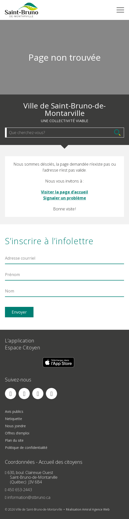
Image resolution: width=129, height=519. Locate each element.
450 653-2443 (19, 489)
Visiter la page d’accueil (64, 192)
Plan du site (14, 440)
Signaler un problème (64, 198)
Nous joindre (15, 426)
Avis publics (14, 411)
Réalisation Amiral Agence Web (88, 509)
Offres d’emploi (17, 433)
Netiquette (13, 418)
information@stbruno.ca (28, 497)
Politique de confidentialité (26, 447)
